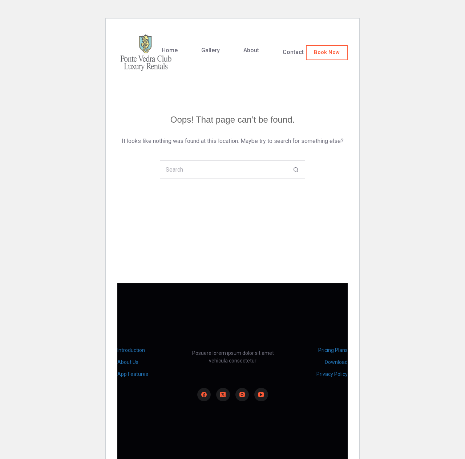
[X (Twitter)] (223, 395)
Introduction (131, 350)
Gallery (210, 50)
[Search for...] (223, 169)
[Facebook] (204, 395)
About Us (127, 362)
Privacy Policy (332, 374)
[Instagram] (242, 395)
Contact (293, 52)
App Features (132, 374)
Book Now (327, 52)
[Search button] (296, 169)
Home (170, 50)
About (251, 50)
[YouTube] (261, 395)
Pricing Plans (333, 350)
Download (336, 362)
